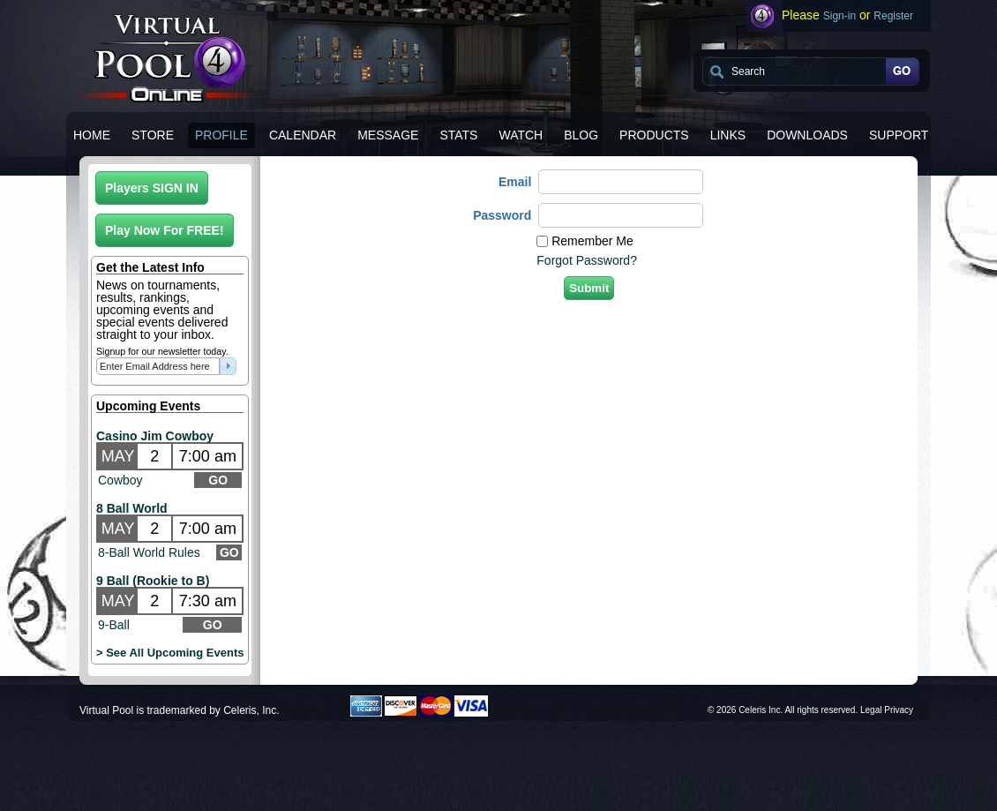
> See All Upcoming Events (170, 652)
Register (893, 16)
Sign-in (839, 16)
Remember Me (592, 241)
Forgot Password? (586, 260)
